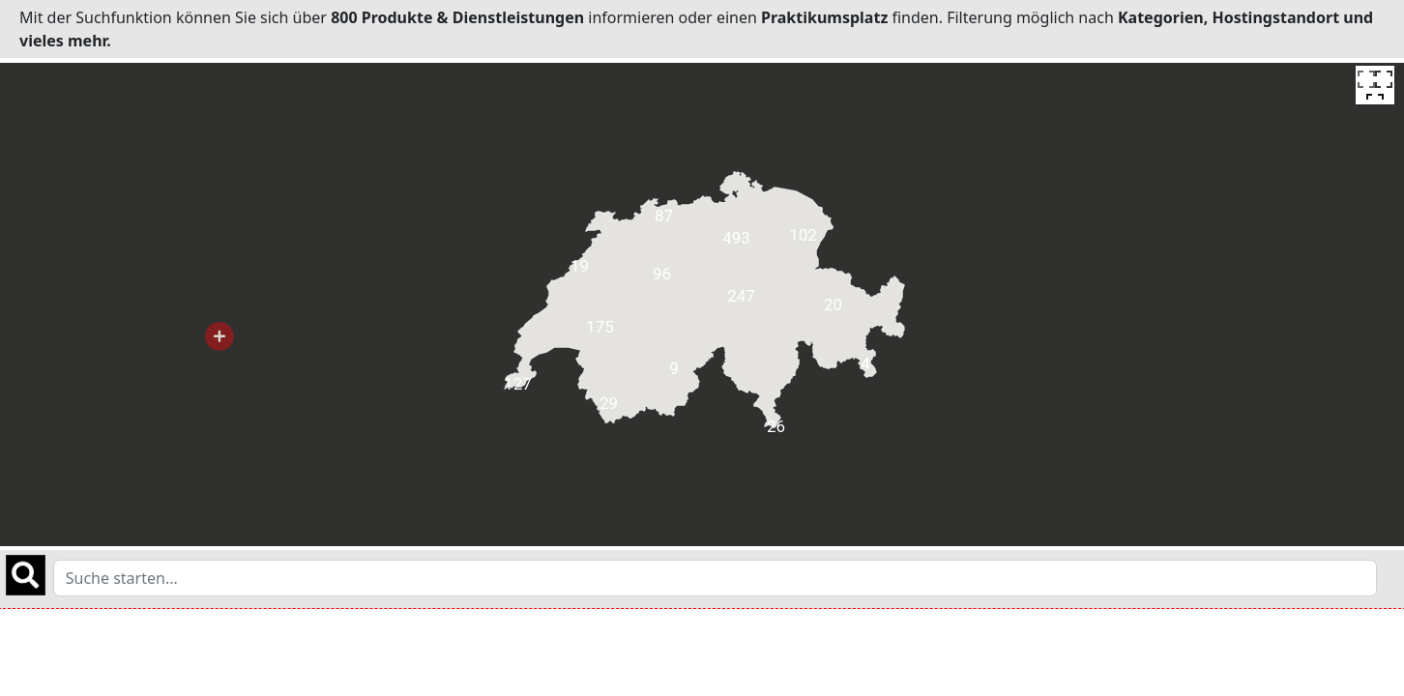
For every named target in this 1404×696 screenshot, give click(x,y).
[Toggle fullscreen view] (1375, 85)
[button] (219, 336)
